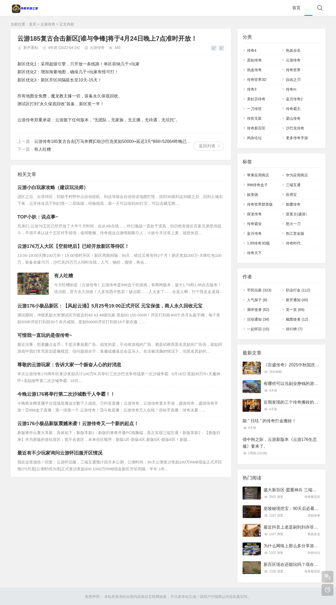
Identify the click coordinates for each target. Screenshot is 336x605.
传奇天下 (254, 253)
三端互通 (293, 185)
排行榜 (294, 329)
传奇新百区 (256, 128)
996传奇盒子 (257, 185)
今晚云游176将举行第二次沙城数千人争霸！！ (66, 394)
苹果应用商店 (258, 175)
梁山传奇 (293, 118)
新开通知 (30, 47)
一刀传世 (254, 109)
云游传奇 (47, 24)
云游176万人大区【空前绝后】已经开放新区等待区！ (73, 246)
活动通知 (258, 319)
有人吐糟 (42, 149)
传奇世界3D (256, 79)
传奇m (291, 89)
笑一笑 (295, 309)
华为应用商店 (297, 175)
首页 (296, 8)
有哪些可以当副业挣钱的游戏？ (293, 383)
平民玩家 (259, 290)
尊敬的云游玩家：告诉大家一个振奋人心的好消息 (69, 364)
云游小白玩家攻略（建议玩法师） (52, 187)
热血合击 (293, 50)
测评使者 (258, 309)
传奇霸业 (254, 224)
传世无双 (254, 118)
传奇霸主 (293, 109)
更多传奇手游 (297, 138)
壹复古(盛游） (297, 214)
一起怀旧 (258, 329)
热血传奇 (254, 70)
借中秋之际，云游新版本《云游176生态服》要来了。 (280, 442)
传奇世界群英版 (260, 204)
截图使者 (297, 319)
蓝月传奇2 (294, 99)
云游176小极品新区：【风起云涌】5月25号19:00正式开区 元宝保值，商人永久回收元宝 (109, 306)
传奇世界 (293, 70)
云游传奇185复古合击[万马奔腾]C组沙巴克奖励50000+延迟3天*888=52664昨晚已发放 (114, 141)
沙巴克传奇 (295, 128)
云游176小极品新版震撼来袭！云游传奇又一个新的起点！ (78, 423)
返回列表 (207, 146)
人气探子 (257, 300)
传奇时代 (293, 243)
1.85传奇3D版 (258, 243)
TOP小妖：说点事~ (37, 217)
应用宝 (291, 194)
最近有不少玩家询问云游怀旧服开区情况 (59, 453)
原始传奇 (254, 60)
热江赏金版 (295, 233)
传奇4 (251, 50)
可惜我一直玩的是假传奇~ (44, 335)
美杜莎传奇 (256, 99)
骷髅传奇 (293, 204)
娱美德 (252, 194)
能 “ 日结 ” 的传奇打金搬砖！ (269, 421)
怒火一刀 (293, 224)
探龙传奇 (254, 214)
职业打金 (298, 290)
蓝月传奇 (254, 233)
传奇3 (251, 89)
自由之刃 (293, 79)
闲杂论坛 (254, 138)
